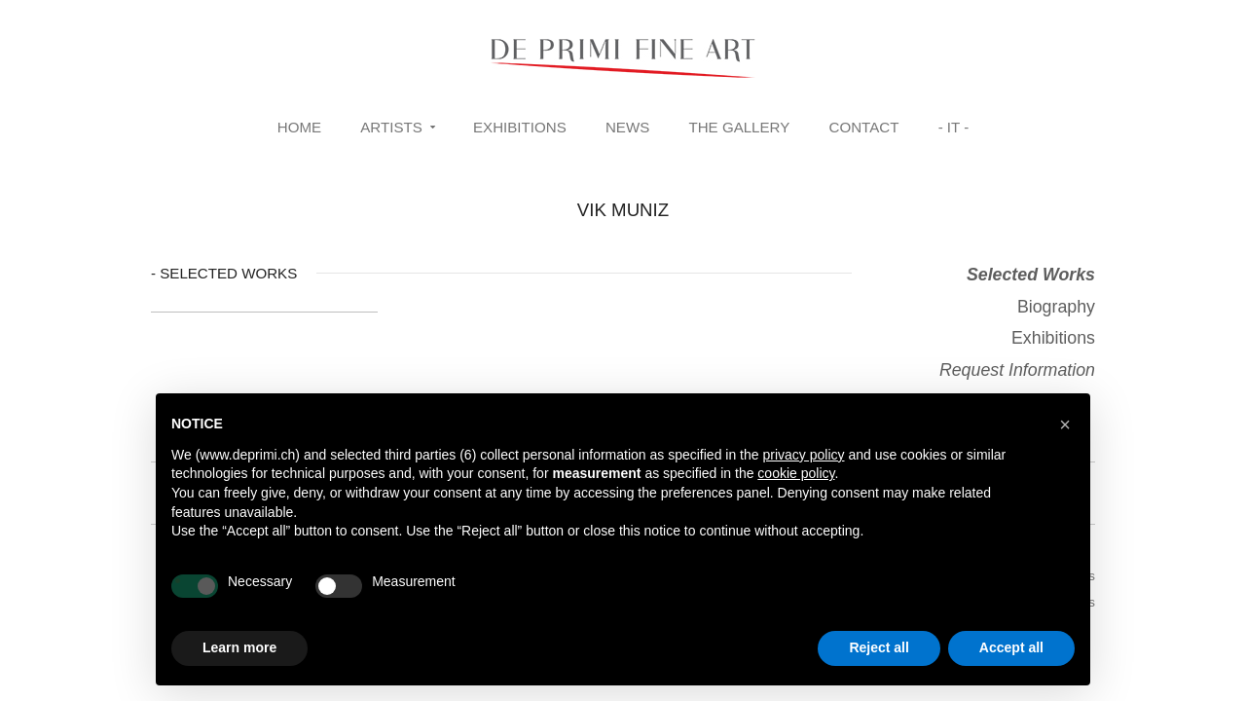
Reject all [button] (878, 647)
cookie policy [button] (795, 473)
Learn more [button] (239, 647)
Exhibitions (520, 127)
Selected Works (1031, 274)
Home (299, 127)
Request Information (1017, 370)
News (627, 127)
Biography (1056, 306)
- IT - (954, 127)
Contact (864, 127)
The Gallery (738, 127)
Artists (391, 127)
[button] (1065, 424)
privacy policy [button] (803, 454)
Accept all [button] (1011, 647)
